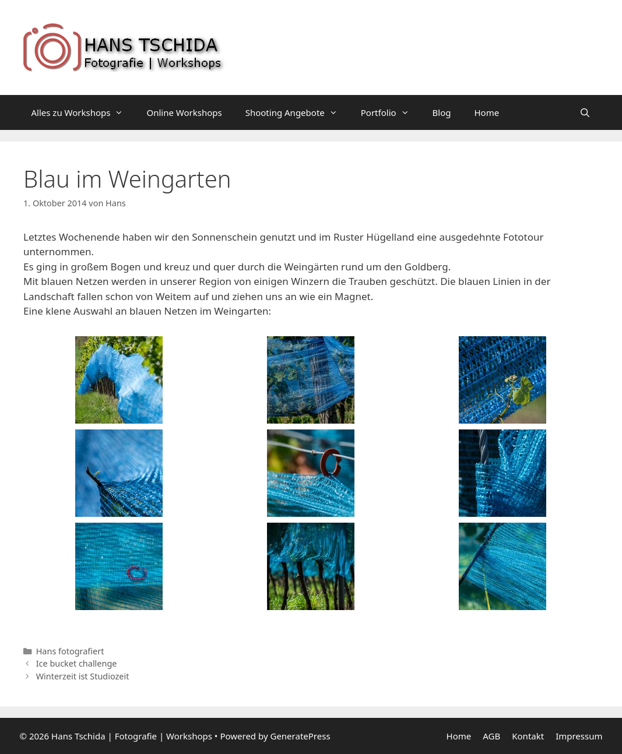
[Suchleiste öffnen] (585, 112)
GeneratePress (300, 736)
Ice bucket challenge (76, 663)
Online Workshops (184, 112)
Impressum (579, 736)
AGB (491, 736)
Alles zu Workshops (83, 112)
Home (487, 112)
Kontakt (528, 736)
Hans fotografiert (70, 651)
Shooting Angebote (297, 112)
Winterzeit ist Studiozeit (82, 676)
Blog (442, 112)
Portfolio (391, 112)
